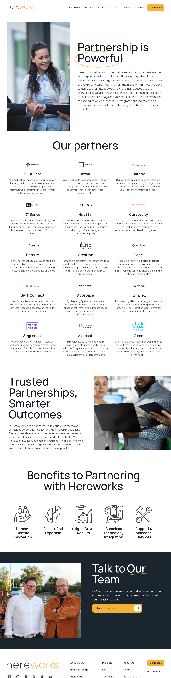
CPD (115, 7)
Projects (89, 7)
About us (102, 7)
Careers (139, 7)
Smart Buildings (79, 671)
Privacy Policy (153, 673)
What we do (77, 664)
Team (127, 671)
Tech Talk (126, 7)
